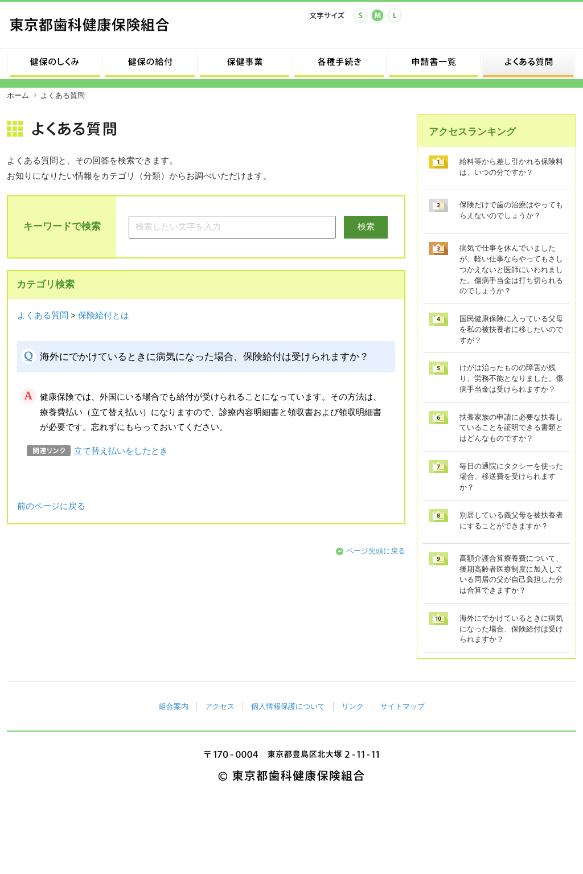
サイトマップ (402, 706)
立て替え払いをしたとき (121, 451)
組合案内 (173, 706)
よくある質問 (42, 315)
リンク (353, 706)
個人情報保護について (288, 706)
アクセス (220, 706)
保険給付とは (103, 315)
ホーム (18, 95)
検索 (366, 226)
